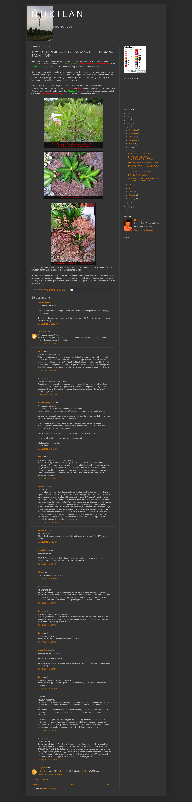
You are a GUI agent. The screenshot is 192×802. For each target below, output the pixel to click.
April (131, 188)
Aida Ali (41, 572)
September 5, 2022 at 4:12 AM (50, 774)
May (131, 185)
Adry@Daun (43, 486)
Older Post (110, 784)
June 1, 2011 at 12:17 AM (48, 343)
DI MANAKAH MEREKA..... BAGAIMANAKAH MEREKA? (141, 158)
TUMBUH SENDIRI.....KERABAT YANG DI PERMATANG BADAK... (143, 179)
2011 (129, 127)
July (130, 147)
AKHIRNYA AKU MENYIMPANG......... (143, 172)
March (131, 192)
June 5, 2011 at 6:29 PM (47, 689)
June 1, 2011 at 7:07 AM (47, 478)
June (131, 151)
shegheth (42, 768)
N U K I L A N (57, 14)
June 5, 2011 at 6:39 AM (47, 603)
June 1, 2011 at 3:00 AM (47, 370)
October (132, 137)
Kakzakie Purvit (44, 302)
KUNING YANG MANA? (137, 175)
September (133, 140)
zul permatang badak (46, 403)
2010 (129, 203)
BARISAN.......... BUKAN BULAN (141, 154)
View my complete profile (143, 230)
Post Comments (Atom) (51, 789)
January (132, 199)
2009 (129, 206)
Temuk (41, 351)
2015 (129, 113)
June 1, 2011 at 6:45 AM (47, 449)
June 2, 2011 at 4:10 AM (47, 542)
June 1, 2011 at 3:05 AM (47, 395)
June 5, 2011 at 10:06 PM (48, 730)
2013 (129, 120)
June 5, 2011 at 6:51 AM (47, 642)
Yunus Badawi (44, 650)
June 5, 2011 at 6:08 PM (47, 669)
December (133, 130)
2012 (129, 124)
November (133, 133)
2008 (129, 210)
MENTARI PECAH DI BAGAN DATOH (143, 163)
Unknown (42, 332)
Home (73, 784)
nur (39, 697)
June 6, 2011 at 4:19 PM (47, 760)
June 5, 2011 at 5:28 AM (47, 579)
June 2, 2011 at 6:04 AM (47, 564)
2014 (129, 117)
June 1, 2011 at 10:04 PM (48, 522)
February (132, 195)
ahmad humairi (44, 550)
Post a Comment (41, 780)
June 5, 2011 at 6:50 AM (47, 625)
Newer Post (36, 784)
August (132, 144)
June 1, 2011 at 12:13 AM (48, 324)
